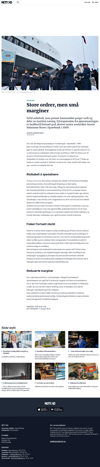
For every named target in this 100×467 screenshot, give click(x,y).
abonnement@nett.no (18, 458)
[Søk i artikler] (18, 2)
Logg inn (87, 2)
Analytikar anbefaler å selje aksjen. (13, 357)
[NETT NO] (8, 2)
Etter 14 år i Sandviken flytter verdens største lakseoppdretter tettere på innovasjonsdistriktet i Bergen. (47, 357)
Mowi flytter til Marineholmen (45, 351)
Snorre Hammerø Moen (35, 133)
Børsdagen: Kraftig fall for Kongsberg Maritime (15, 352)
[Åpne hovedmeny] (95, 2)
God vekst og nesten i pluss (44, 383)
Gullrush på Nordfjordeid (77, 383)
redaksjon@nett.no (16, 454)
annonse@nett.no (14, 456)
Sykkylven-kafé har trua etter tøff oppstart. (49, 386)
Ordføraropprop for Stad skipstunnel (14, 383)
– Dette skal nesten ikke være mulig (80, 351)
